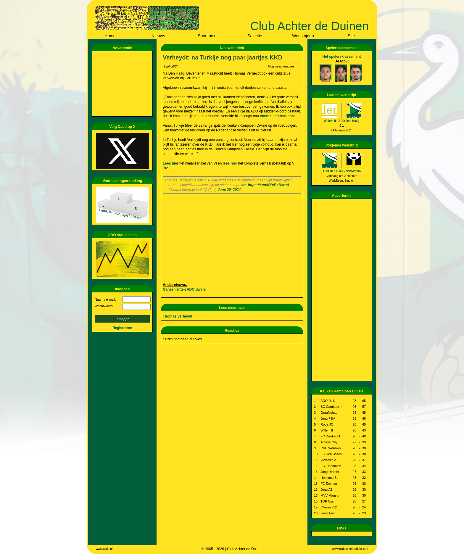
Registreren (122, 328)
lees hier (230, 163)
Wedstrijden (303, 35)
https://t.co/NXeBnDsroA (268, 185)
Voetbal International (277, 116)
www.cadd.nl (104, 548)
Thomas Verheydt (177, 316)
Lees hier (171, 163)
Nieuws (158, 35)
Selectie (254, 35)
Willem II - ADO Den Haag (341, 121)
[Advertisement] (123, 83)
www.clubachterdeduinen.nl (350, 548)
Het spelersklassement (341, 56)
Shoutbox (206, 35)
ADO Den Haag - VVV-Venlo (342, 171)
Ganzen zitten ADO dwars (184, 289)
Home (109, 35)
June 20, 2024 (229, 190)
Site (351, 35)
